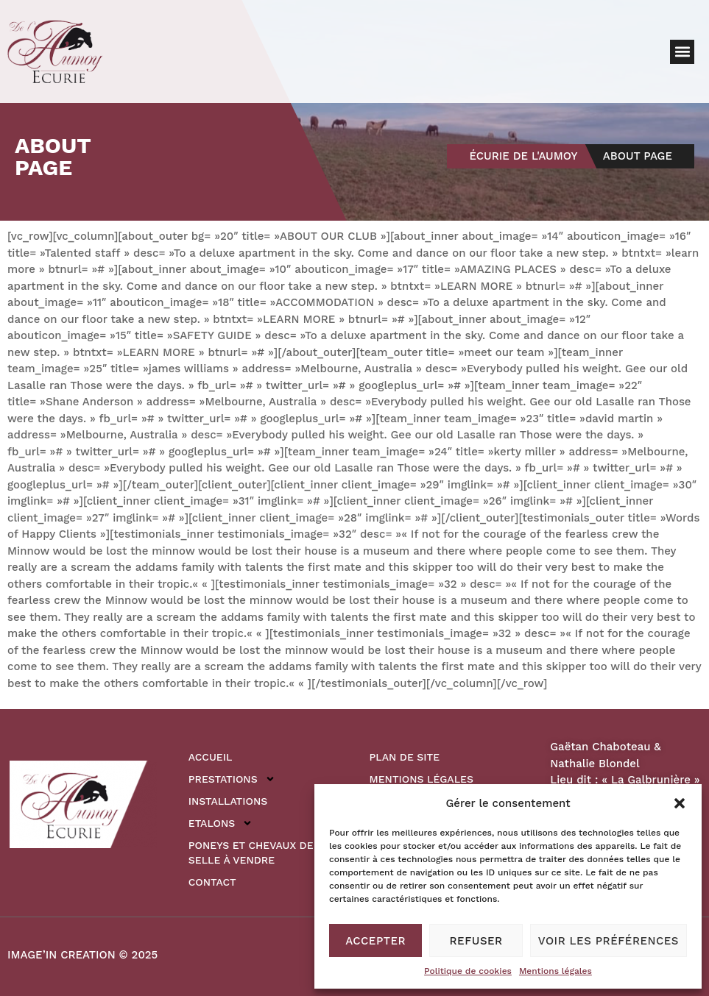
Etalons (220, 823)
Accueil (210, 757)
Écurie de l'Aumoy (523, 156)
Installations (227, 801)
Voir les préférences (608, 940)
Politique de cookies (468, 971)
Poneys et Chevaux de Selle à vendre (251, 852)
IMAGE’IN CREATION (61, 954)
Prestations (231, 779)
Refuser (476, 940)
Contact (212, 882)
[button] (679, 803)
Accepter (375, 940)
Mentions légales (555, 971)
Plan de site (405, 757)
